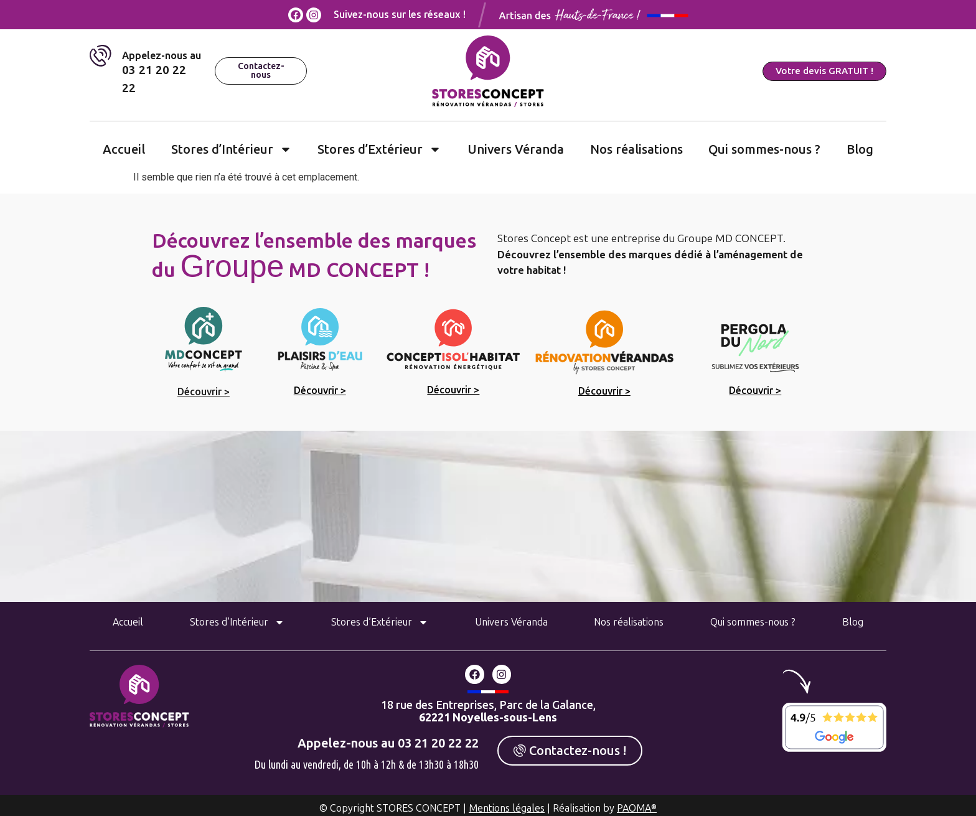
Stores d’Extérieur (379, 149)
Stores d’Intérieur (231, 149)
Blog (860, 149)
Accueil (124, 149)
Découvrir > (203, 392)
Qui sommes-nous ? (764, 149)
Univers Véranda (515, 149)
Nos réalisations (636, 149)
